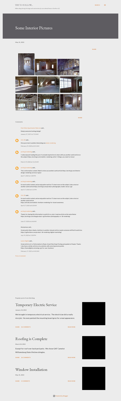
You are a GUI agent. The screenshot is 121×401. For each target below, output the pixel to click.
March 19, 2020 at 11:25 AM (30, 162)
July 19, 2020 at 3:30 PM (28, 235)
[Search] (97, 5)
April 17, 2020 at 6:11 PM (29, 189)
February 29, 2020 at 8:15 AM (30, 146)
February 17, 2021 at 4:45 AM (30, 251)
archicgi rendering (26, 152)
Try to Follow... (24, 5)
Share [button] (94, 49)
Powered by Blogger (60, 396)
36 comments (26, 327)
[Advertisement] (45, 274)
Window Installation (31, 369)
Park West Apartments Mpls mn (31, 128)
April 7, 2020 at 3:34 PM (28, 176)
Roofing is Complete (31, 338)
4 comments (25, 381)
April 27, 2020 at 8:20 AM (29, 205)
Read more (71, 327)
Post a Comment (20, 256)
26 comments (26, 357)
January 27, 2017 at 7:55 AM (29, 134)
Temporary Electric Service (36, 304)
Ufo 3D (23, 140)
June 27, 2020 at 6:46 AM (28, 221)
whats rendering (51, 143)
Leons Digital (25, 241)
